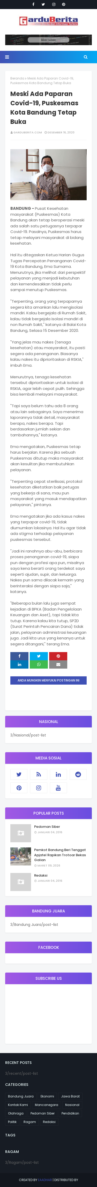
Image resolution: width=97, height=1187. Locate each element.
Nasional (72, 1105)
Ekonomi (47, 1096)
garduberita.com (27, 132)
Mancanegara (46, 1105)
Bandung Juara (21, 1096)
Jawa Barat (70, 1096)
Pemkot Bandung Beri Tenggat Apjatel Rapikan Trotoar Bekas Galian (60, 854)
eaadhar (45, 1180)
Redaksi (40, 875)
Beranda (17, 78)
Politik (12, 1122)
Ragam (30, 1122)
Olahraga (16, 1113)
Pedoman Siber (47, 826)
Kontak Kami (18, 1105)
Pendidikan (70, 1113)
